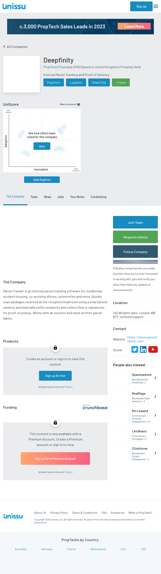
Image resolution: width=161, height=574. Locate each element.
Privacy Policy (59, 512)
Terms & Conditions (84, 512)
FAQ (104, 512)
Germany (46, 549)
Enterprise (117, 512)
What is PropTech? (140, 512)
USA (143, 549)
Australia (20, 549)
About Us (40, 512)
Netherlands (98, 549)
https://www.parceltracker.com (142, 339)
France (71, 549)
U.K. (123, 549)
